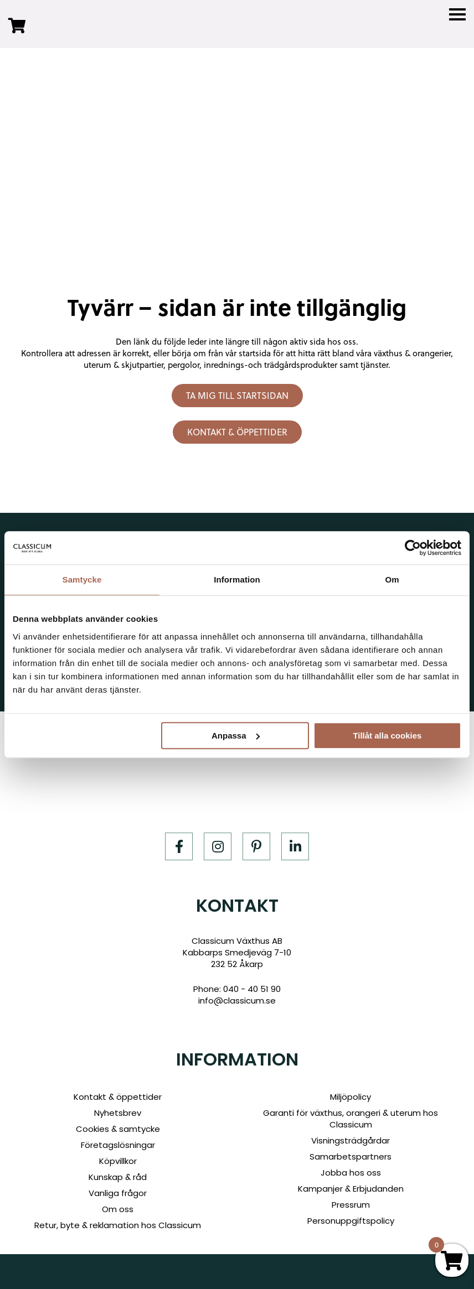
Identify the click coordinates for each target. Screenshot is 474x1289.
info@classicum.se (237, 1000)
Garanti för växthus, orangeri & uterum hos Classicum (350, 1118)
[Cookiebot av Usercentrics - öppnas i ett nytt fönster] (412, 547)
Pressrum (351, 1204)
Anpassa (236, 735)
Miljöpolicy (350, 1097)
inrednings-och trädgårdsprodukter (270, 365)
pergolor (183, 365)
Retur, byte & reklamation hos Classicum (117, 1225)
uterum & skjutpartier (123, 365)
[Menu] (457, 14)
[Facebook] (179, 846)
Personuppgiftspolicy (350, 1220)
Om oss (117, 1209)
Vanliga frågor (118, 1193)
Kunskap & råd (118, 1177)
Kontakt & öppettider (237, 432)
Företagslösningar (118, 1145)
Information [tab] (237, 579)
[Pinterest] (256, 846)
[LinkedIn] (295, 846)
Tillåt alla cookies (387, 735)
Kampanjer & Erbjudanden (351, 1188)
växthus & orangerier (412, 353)
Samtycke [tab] (82, 579)
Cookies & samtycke (118, 1129)
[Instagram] (217, 846)
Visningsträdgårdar (350, 1140)
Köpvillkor (118, 1161)
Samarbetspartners (350, 1156)
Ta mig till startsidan (237, 395)
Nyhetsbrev (117, 1113)
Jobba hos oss (351, 1172)
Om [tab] (392, 579)
